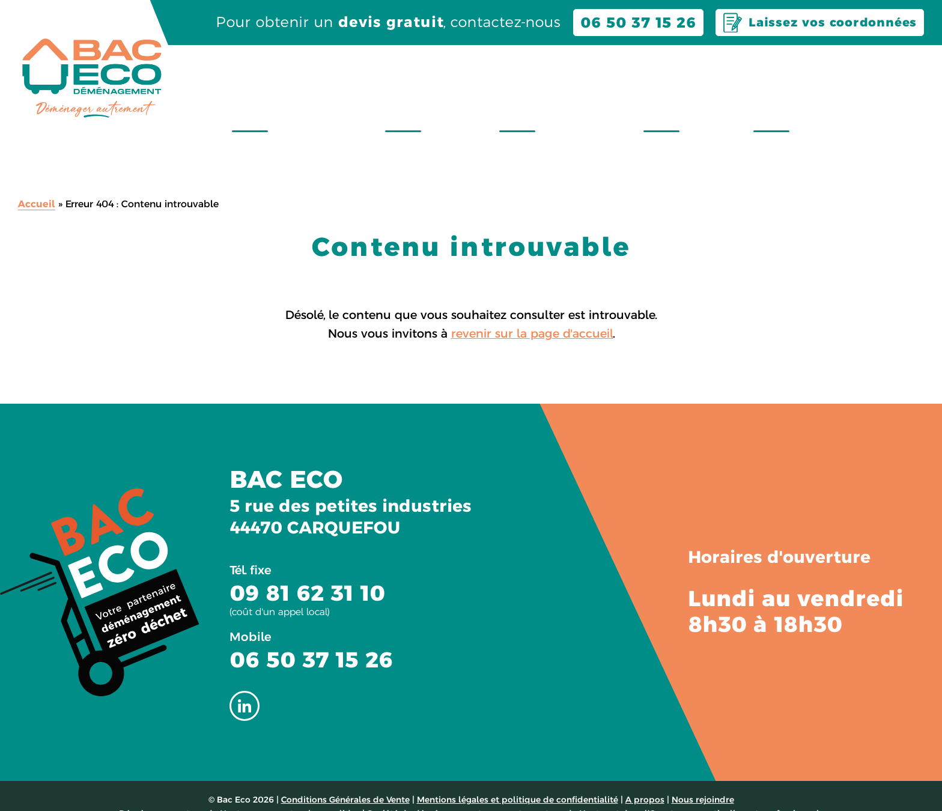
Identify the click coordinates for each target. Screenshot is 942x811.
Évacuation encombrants (630, 94)
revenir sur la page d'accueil (532, 312)
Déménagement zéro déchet (425, 94)
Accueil (36, 183)
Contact (767, 67)
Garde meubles (730, 94)
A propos (644, 778)
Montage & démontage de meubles (854, 94)
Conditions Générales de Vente (345, 778)
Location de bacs (530, 94)
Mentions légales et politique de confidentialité (517, 778)
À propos (681, 67)
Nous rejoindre (872, 67)
